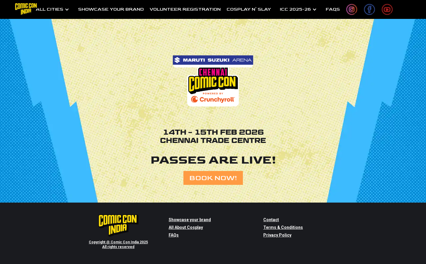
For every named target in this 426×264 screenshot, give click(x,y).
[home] (26, 9)
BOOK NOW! (213, 177)
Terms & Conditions (283, 227)
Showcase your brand (190, 219)
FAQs (174, 235)
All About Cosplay (186, 227)
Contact (271, 219)
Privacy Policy (277, 235)
